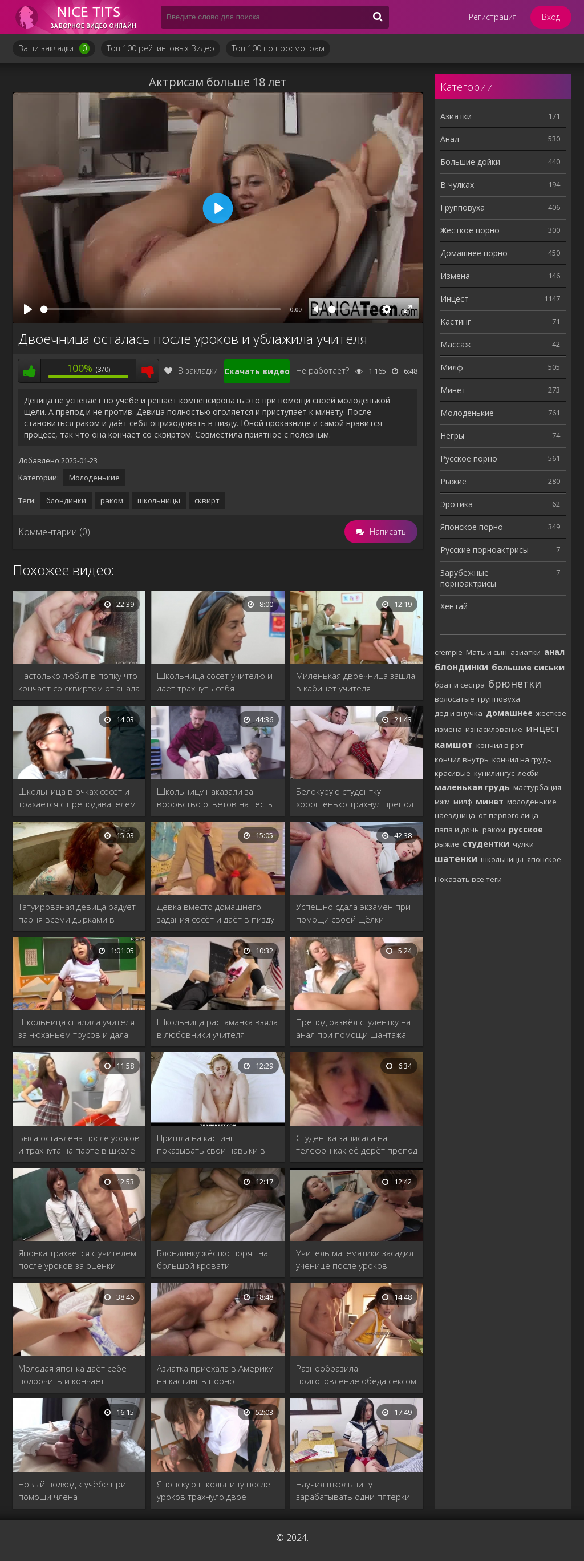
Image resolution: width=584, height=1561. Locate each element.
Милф (451, 367)
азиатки (525, 652)
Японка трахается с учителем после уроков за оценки (77, 1259)
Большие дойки (470, 161)
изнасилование (493, 729)
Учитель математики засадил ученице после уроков (354, 1259)
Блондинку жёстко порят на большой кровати (212, 1259)
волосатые (454, 699)
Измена (455, 275)
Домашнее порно (474, 253)
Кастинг (455, 321)
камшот (454, 744)
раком (111, 500)
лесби (528, 773)
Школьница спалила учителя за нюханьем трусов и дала (76, 1028)
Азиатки (456, 116)
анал (554, 651)
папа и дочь (457, 829)
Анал (449, 139)
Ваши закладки (54, 48)
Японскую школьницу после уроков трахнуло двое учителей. (213, 1490)
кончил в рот (500, 745)
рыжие (447, 844)
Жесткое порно (470, 230)
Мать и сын (486, 652)
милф (462, 801)
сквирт (207, 500)
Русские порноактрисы (484, 549)
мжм (442, 801)
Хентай (454, 606)
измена (448, 729)
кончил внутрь (462, 759)
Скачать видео (257, 371)
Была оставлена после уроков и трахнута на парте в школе (79, 1144)
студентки (486, 843)
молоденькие (532, 801)
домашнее (509, 712)
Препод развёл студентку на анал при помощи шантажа (353, 1028)
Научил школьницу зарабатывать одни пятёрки (353, 1490)
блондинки (66, 500)
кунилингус (494, 773)
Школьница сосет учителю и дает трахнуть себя (215, 682)
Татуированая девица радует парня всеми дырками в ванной (77, 913)
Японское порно (471, 526)
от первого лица (508, 815)
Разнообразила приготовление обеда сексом (356, 1374)
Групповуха (462, 207)
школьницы (158, 500)
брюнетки (514, 683)
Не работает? (322, 370)
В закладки (191, 370)
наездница (455, 815)
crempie (449, 652)
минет (490, 801)
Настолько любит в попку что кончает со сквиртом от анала (79, 682)
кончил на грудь (521, 759)
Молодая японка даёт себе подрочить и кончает (72, 1374)
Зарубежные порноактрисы (468, 578)
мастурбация (537, 787)
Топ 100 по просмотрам (278, 48)
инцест (543, 728)
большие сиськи (528, 667)
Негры (452, 435)
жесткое (551, 713)
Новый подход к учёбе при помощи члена (72, 1490)
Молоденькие (94, 477)
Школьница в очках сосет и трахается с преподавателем (77, 798)
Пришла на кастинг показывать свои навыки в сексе (211, 1144)
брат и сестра (460, 685)
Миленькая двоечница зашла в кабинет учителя (355, 682)
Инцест (454, 298)
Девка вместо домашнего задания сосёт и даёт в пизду (215, 913)
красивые (453, 773)
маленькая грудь (472, 787)
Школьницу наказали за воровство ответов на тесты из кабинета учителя (215, 798)
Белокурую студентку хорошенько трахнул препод (354, 798)
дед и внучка (458, 713)
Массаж (455, 344)
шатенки (456, 858)
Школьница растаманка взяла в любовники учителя (217, 1028)
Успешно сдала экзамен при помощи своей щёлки (353, 913)
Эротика (456, 504)
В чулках (457, 184)
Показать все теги (468, 879)
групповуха (499, 699)
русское (526, 829)
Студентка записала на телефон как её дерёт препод (356, 1144)
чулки (523, 844)
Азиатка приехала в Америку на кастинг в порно (215, 1374)
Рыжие (453, 481)
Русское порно (468, 458)
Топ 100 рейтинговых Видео (160, 48)
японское (544, 859)
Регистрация (493, 16)
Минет (453, 390)
